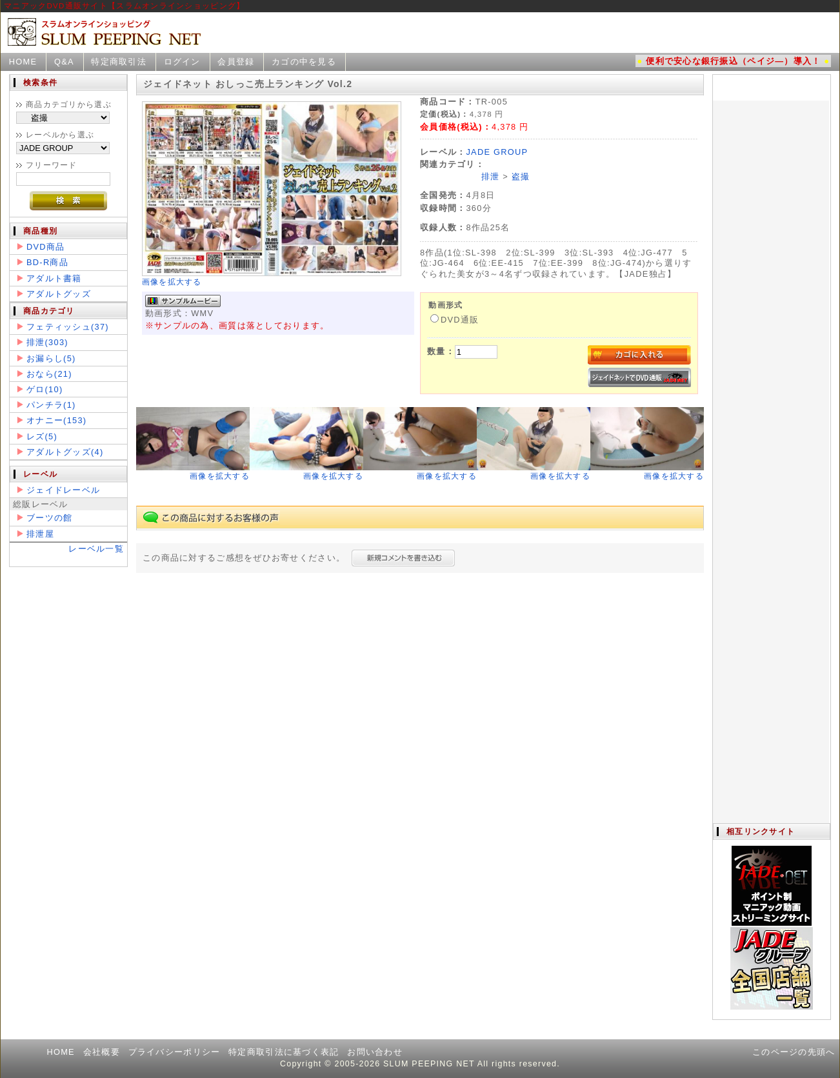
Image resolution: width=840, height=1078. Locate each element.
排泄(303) (47, 342)
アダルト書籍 (54, 278)
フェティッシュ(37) (67, 327)
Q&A (64, 61)
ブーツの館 (49, 518)
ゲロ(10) (44, 389)
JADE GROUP (497, 152)
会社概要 (101, 1052)
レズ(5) (41, 436)
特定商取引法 (118, 61)
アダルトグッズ (58, 294)
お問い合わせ (375, 1052)
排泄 (490, 176)
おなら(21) (49, 374)
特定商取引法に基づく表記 (283, 1052)
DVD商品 (45, 247)
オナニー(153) (56, 420)
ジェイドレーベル (63, 490)
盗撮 (521, 176)
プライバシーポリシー (174, 1052)
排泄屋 (40, 534)
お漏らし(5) (51, 358)
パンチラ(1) (51, 405)
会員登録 (235, 61)
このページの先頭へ (793, 1052)
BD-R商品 (47, 262)
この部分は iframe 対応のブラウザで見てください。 (771, 449)
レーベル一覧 (96, 549)
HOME (23, 61)
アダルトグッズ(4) (64, 452)
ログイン (182, 61)
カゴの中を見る (304, 61)
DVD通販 (454, 319)
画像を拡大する (172, 282)
